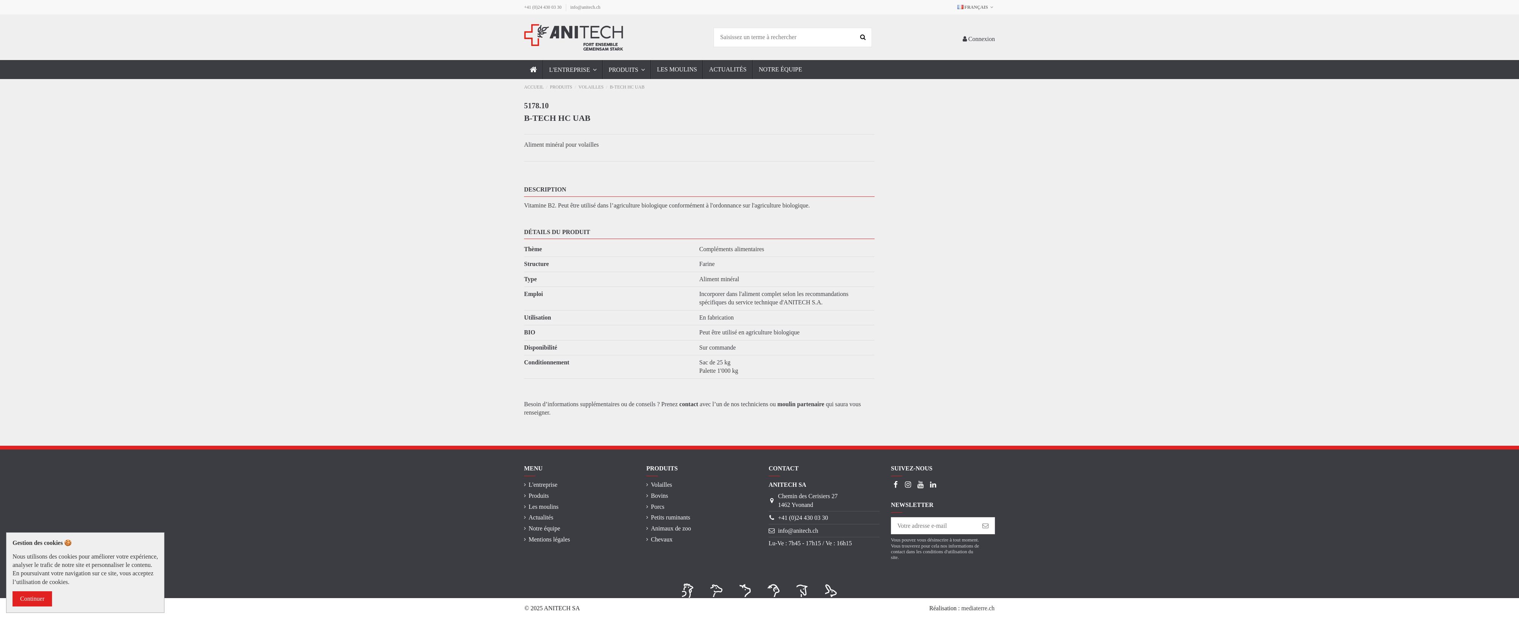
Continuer (32, 598)
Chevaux (662, 539)
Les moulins (544, 506)
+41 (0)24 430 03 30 (543, 7)
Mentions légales (549, 539)
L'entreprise (543, 484)
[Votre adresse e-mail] (933, 526)
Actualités (541, 517)
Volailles (661, 484)
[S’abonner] (985, 526)
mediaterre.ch (978, 608)
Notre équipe (544, 528)
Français (976, 7)
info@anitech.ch (585, 7)
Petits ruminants (670, 517)
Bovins (659, 495)
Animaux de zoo (671, 528)
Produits (539, 495)
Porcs (658, 506)
